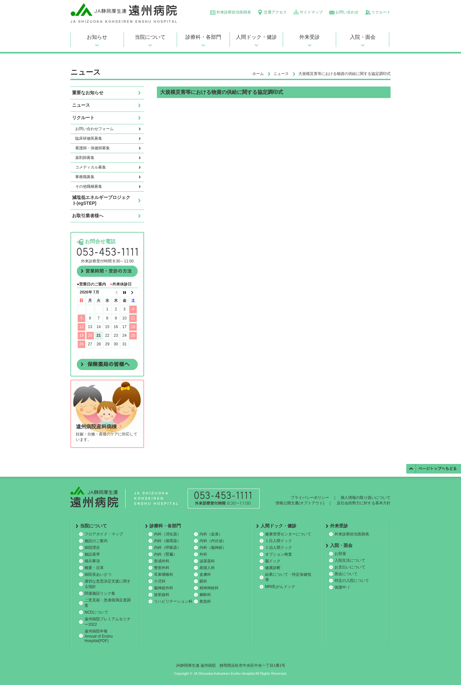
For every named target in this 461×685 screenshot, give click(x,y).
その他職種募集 (88, 186)
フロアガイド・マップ (104, 534)
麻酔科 (205, 594)
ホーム (258, 73)
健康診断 (272, 567)
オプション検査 (278, 554)
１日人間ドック (278, 541)
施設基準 (92, 554)
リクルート (381, 12)
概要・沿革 (94, 567)
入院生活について (350, 560)
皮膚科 (205, 574)
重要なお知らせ (87, 92)
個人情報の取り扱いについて (366, 497)
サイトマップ (311, 12)
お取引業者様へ (87, 215)
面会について (346, 574)
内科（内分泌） (212, 541)
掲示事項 (92, 561)
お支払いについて (350, 567)
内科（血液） (210, 534)
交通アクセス (275, 12)
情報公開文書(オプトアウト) (300, 503)
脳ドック (272, 561)
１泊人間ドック (278, 547)
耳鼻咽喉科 (163, 574)
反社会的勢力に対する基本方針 (364, 503)
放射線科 (161, 594)
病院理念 (92, 547)
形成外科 (161, 561)
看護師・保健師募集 (92, 148)
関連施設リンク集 (100, 593)
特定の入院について (352, 580)
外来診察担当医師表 (233, 12)
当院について (150, 37)
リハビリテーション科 (173, 601)
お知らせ (97, 37)
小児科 (160, 581)
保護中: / (342, 587)
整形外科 (161, 567)
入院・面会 (363, 37)
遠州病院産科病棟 (96, 426)
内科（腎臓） (165, 554)
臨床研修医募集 (88, 138)
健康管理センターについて (288, 534)
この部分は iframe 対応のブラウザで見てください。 (107, 323)
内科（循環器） (167, 541)
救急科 (205, 601)
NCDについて (96, 612)
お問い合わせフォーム (94, 129)
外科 (203, 554)
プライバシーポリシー (310, 497)
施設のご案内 (96, 541)
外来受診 (309, 37)
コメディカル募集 (90, 167)
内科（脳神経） (212, 547)
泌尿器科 (207, 561)
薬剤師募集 (84, 157)
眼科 (203, 581)
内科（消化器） (167, 534)
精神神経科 (209, 588)
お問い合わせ (347, 12)
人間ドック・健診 (256, 37)
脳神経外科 (163, 588)
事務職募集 (84, 177)
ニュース (281, 73)
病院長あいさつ (98, 574)
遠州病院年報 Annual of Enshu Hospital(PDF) (99, 636)
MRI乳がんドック (280, 586)
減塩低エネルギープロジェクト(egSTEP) (101, 200)
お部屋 (340, 553)
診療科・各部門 (203, 37)
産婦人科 (207, 567)
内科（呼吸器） (167, 547)
